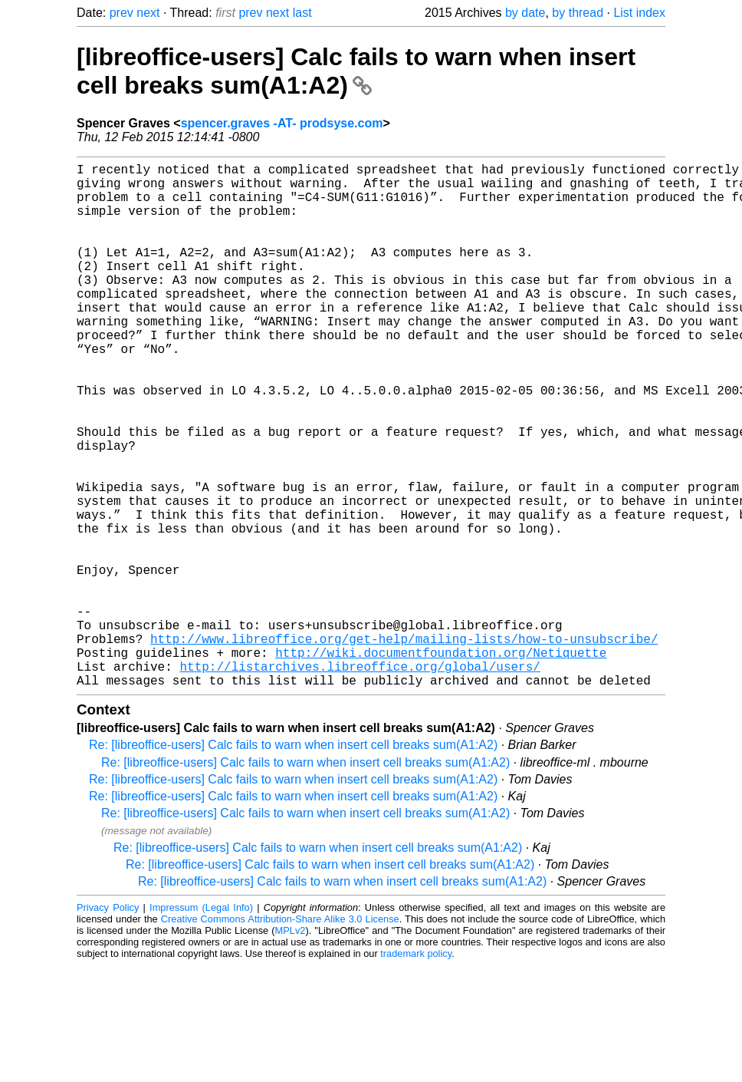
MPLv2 (290, 1047)
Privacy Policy (108, 1024)
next (147, 12)
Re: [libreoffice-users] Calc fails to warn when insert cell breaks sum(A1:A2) (293, 861)
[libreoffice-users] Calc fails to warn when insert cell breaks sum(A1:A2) (356, 71)
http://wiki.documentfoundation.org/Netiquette (440, 762)
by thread (577, 12)
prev (121, 12)
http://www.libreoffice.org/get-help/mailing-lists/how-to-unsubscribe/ (404, 745)
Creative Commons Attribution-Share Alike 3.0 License (280, 1035)
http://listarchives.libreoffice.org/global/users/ (359, 779)
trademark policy (415, 1070)
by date (525, 12)
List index (639, 12)
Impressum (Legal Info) (201, 1024)
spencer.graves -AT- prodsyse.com (282, 123)
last (302, 12)
